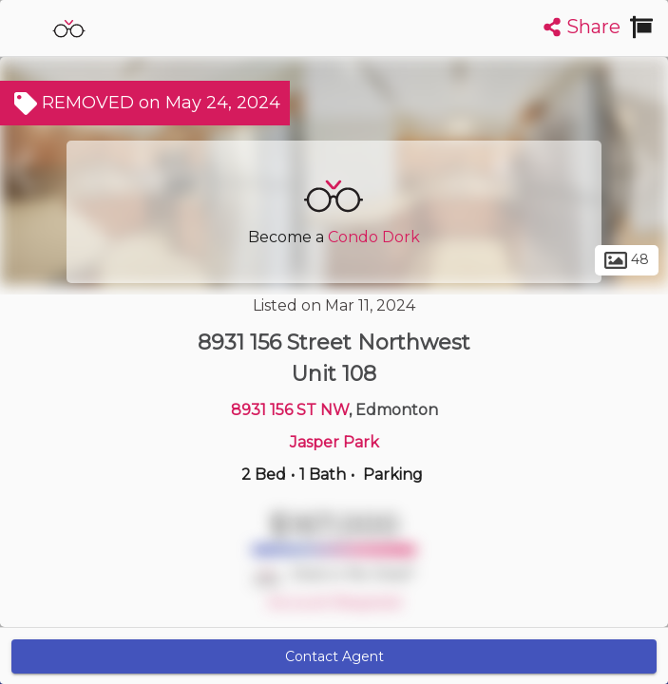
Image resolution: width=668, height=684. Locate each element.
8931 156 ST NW (290, 410)
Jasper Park (334, 442)
